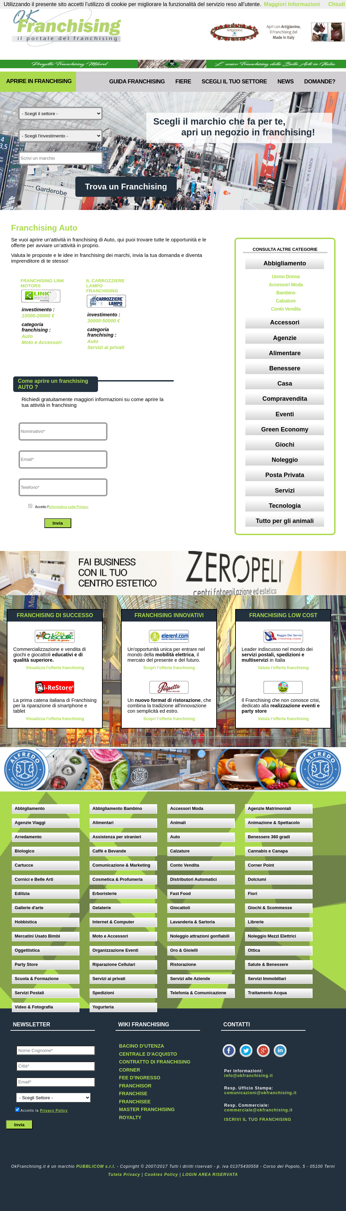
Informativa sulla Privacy (69, 507)
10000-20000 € (38, 315)
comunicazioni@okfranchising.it (260, 1092)
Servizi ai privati (105, 347)
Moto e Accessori (42, 342)
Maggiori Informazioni (292, 4)
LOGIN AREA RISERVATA (210, 1174)
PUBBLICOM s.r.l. (96, 1166)
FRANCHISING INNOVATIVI (169, 615)
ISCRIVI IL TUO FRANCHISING (257, 1119)
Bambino (285, 292)
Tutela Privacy (124, 1174)
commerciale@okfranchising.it (258, 1110)
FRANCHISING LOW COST (283, 615)
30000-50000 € (103, 320)
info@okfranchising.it (248, 1075)
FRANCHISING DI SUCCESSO (55, 615)
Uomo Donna (286, 276)
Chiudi (336, 4)
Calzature (286, 301)
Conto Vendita (286, 309)
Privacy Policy (54, 1110)
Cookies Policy (161, 1174)
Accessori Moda (286, 284)
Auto (27, 336)
